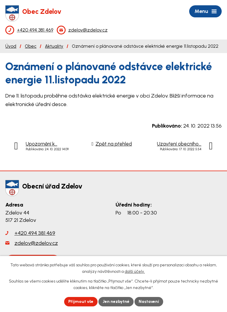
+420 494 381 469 (34, 233)
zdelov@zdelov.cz (36, 243)
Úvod (10, 46)
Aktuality (54, 46)
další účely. (135, 271)
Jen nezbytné (116, 301)
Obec (30, 46)
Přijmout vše (80, 301)
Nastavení (149, 301)
